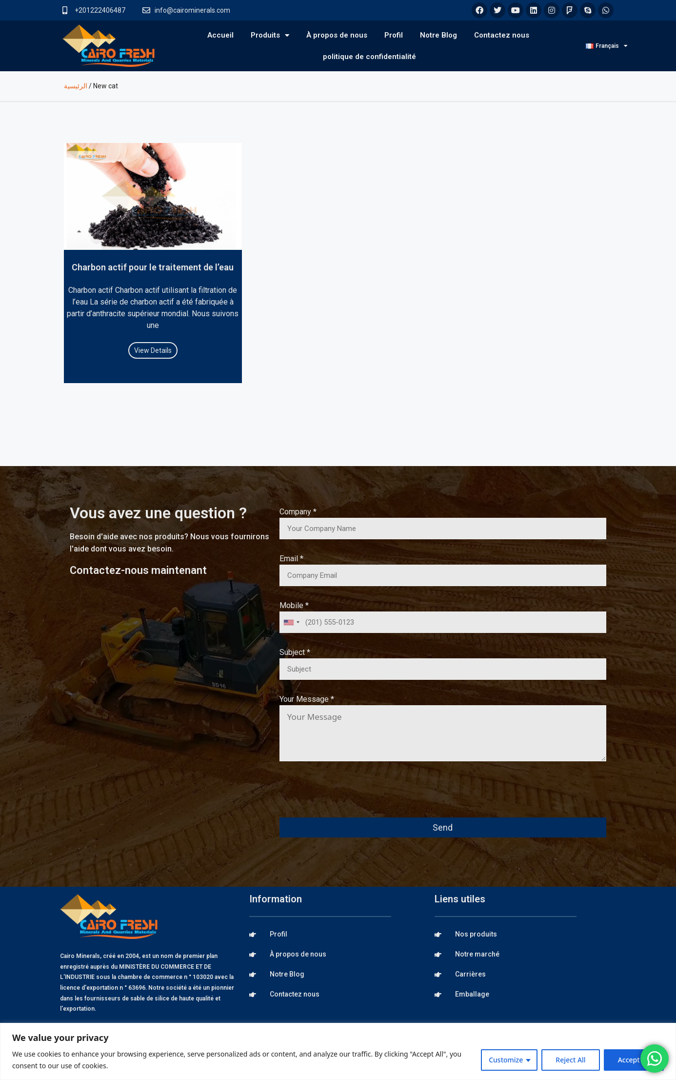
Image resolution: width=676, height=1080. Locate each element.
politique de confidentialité (369, 56)
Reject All (570, 1059)
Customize (506, 1059)
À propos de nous (336, 35)
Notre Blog (438, 35)
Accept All (634, 1059)
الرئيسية (75, 86)
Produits (270, 35)
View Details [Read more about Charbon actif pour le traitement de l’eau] (153, 350)
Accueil (220, 35)
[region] (338, 1051)
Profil (393, 35)
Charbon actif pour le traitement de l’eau (153, 267)
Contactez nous (501, 35)
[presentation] (353, 796)
